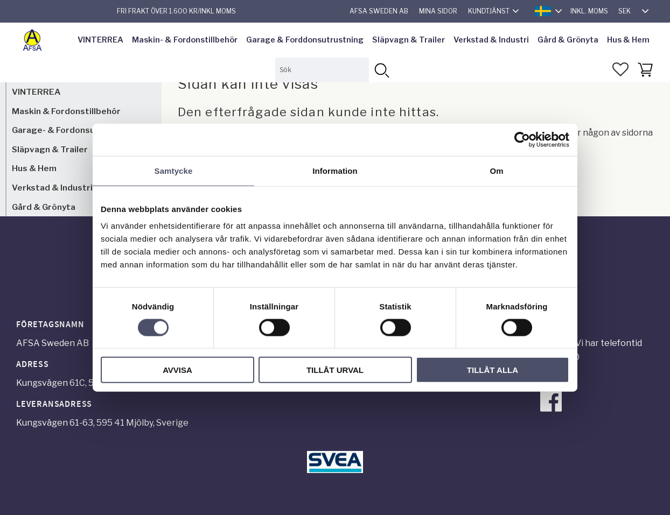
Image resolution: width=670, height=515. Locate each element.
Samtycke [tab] (174, 170)
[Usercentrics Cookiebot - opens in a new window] (522, 139)
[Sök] (381, 70)
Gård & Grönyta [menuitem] (568, 40)
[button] (620, 69)
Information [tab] (335, 170)
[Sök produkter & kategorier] (322, 70)
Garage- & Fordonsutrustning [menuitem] (73, 130)
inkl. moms (589, 11)
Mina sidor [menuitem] (438, 11)
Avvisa (177, 370)
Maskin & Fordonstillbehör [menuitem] (66, 111)
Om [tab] (496, 170)
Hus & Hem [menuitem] (628, 40)
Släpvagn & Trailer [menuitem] (408, 40)
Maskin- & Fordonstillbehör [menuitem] (185, 40)
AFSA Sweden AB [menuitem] (379, 11)
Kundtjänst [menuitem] (489, 11)
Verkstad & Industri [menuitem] (491, 40)
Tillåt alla (492, 370)
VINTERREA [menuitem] (100, 40)
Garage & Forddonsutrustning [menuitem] (305, 40)
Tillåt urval (335, 370)
